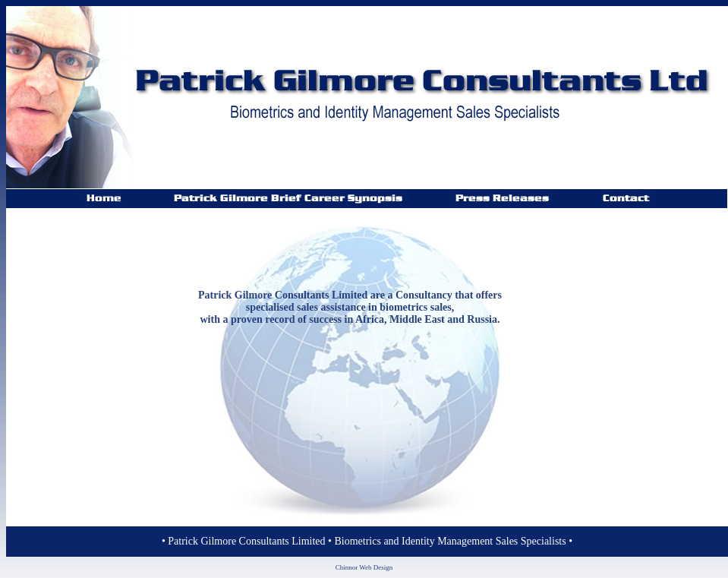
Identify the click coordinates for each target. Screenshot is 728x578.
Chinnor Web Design (364, 567)
